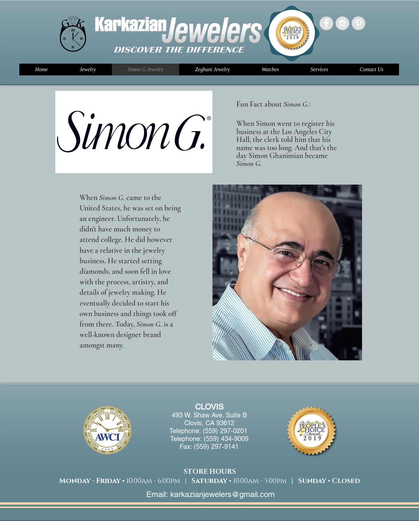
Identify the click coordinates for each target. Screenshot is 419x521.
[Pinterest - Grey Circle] (358, 23)
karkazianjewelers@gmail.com (222, 494)
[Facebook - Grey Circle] (326, 23)
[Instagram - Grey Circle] (342, 23)
